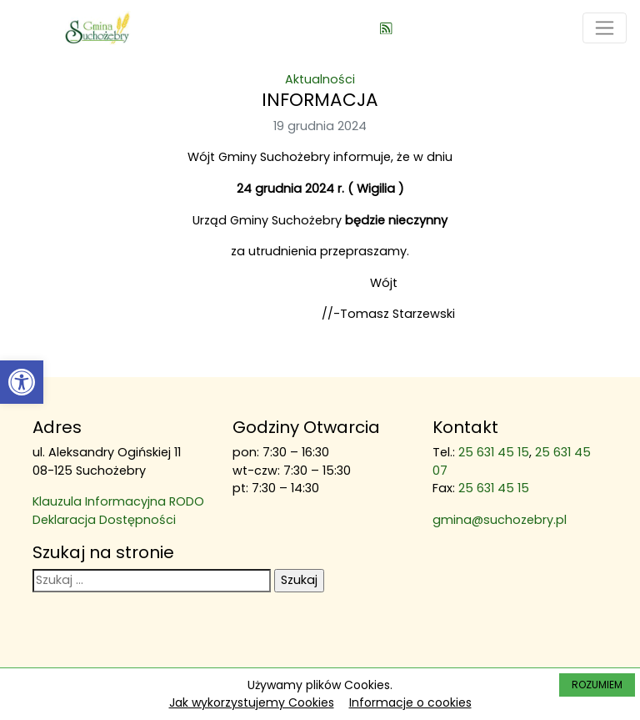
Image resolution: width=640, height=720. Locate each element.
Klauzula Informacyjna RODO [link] (118, 501)
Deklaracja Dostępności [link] (104, 519)
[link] (21, 382)
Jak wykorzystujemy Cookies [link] (251, 702)
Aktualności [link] (320, 79)
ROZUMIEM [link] (597, 684)
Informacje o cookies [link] (410, 702)
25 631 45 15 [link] (493, 452)
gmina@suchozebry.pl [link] (499, 519)
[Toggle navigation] (604, 28)
